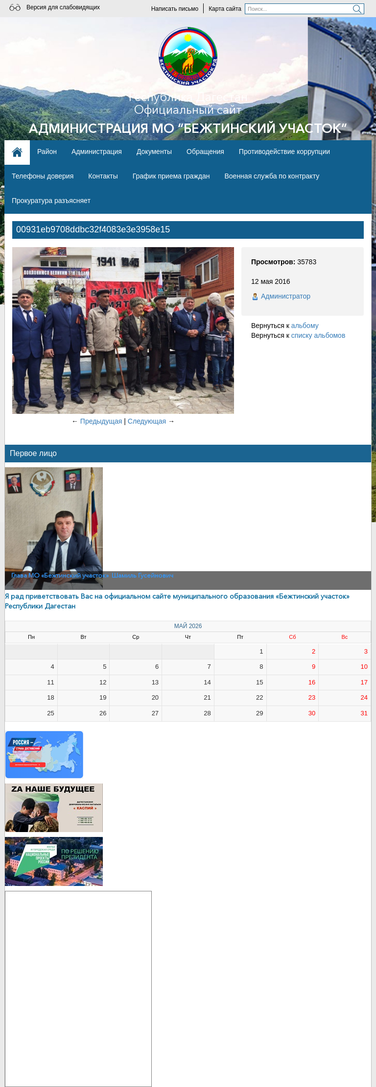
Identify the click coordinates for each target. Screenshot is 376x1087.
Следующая (147, 421)
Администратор (285, 296)
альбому (305, 325)
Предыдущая (101, 421)
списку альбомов (318, 335)
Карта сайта (225, 8)
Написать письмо (174, 8)
